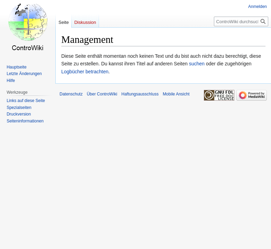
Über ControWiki (102, 94)
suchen (197, 63)
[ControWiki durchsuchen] (241, 21)
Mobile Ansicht (176, 94)
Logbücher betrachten (84, 71)
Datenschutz (71, 94)
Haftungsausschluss (140, 94)
